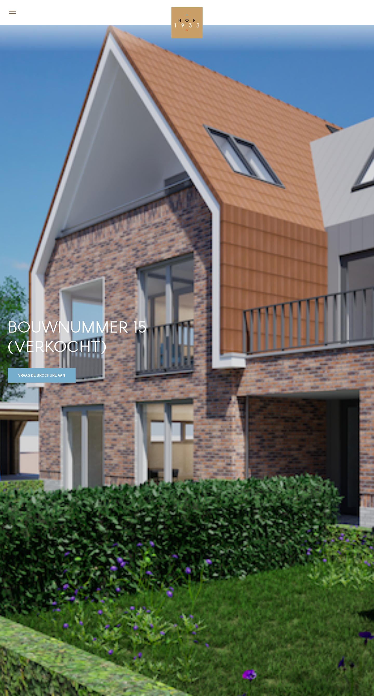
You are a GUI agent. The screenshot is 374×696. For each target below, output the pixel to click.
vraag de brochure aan (41, 375)
